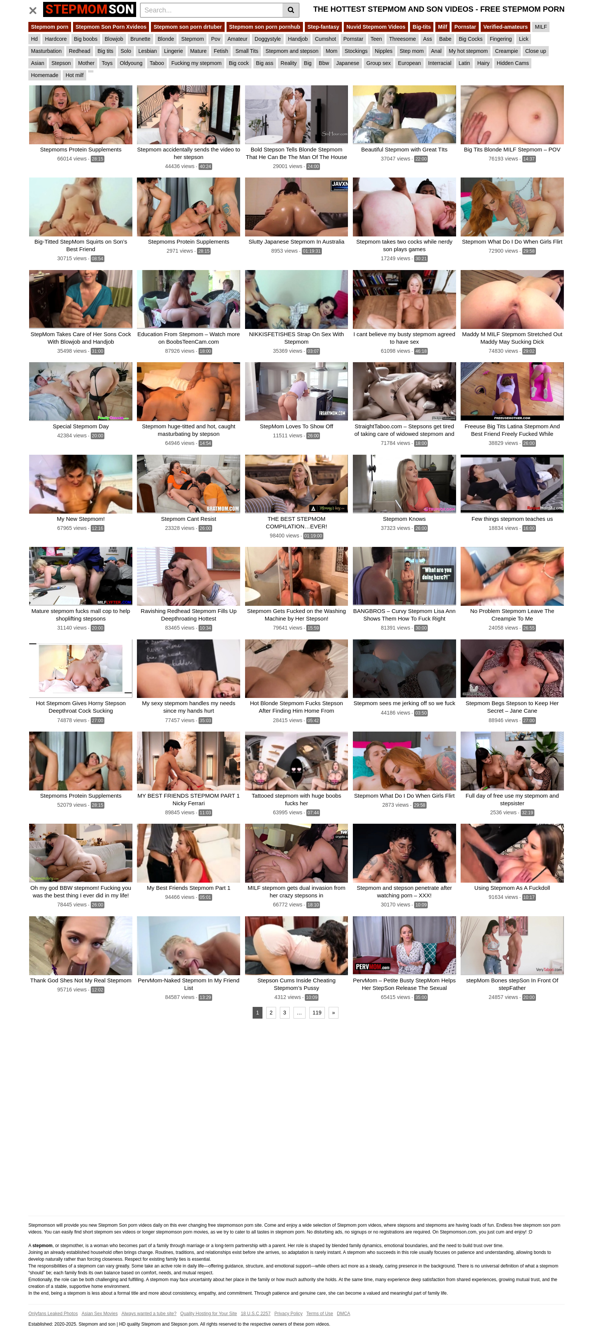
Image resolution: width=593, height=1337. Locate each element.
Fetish (221, 51)
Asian (37, 63)
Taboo (157, 63)
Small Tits (246, 51)
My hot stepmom (468, 51)
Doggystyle (268, 39)
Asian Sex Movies (100, 1305)
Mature (198, 51)
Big (308, 63)
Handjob (298, 39)
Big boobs (86, 39)
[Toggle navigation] (35, 9)
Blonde (166, 39)
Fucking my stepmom (196, 63)
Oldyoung (131, 63)
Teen (376, 39)
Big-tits (422, 27)
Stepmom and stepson (291, 51)
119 (317, 1005)
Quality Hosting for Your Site (208, 1305)
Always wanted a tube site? (148, 1305)
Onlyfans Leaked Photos (53, 1305)
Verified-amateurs (505, 27)
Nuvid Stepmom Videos (375, 27)
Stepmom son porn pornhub (264, 27)
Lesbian (147, 51)
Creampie (506, 51)
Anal (436, 51)
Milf (442, 27)
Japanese (347, 63)
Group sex (378, 63)
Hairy (483, 63)
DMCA (343, 1305)
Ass (427, 39)
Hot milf (74, 75)
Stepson (61, 63)
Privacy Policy (288, 1305)
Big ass (264, 63)
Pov (215, 39)
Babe (445, 39)
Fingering (501, 39)
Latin (464, 63)
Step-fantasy (323, 27)
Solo (126, 51)
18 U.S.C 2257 (256, 1305)
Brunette (140, 39)
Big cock (239, 63)
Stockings (356, 51)
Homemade (44, 75)
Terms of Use (319, 1305)
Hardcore (56, 39)
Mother (86, 63)
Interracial (439, 63)
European (409, 63)
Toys (107, 63)
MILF (541, 27)
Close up (535, 51)
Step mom (412, 51)
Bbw (324, 63)
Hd (34, 39)
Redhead (79, 51)
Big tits (105, 51)
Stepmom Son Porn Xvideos (111, 27)
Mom (331, 51)
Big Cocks (471, 39)
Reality (289, 63)
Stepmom (192, 39)
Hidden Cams (513, 63)
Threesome (402, 39)
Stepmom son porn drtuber (188, 27)
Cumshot (325, 39)
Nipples (384, 51)
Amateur (237, 39)
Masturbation (46, 51)
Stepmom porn (49, 27)
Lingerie (173, 51)
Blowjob (114, 39)
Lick (523, 39)
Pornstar (465, 27)
